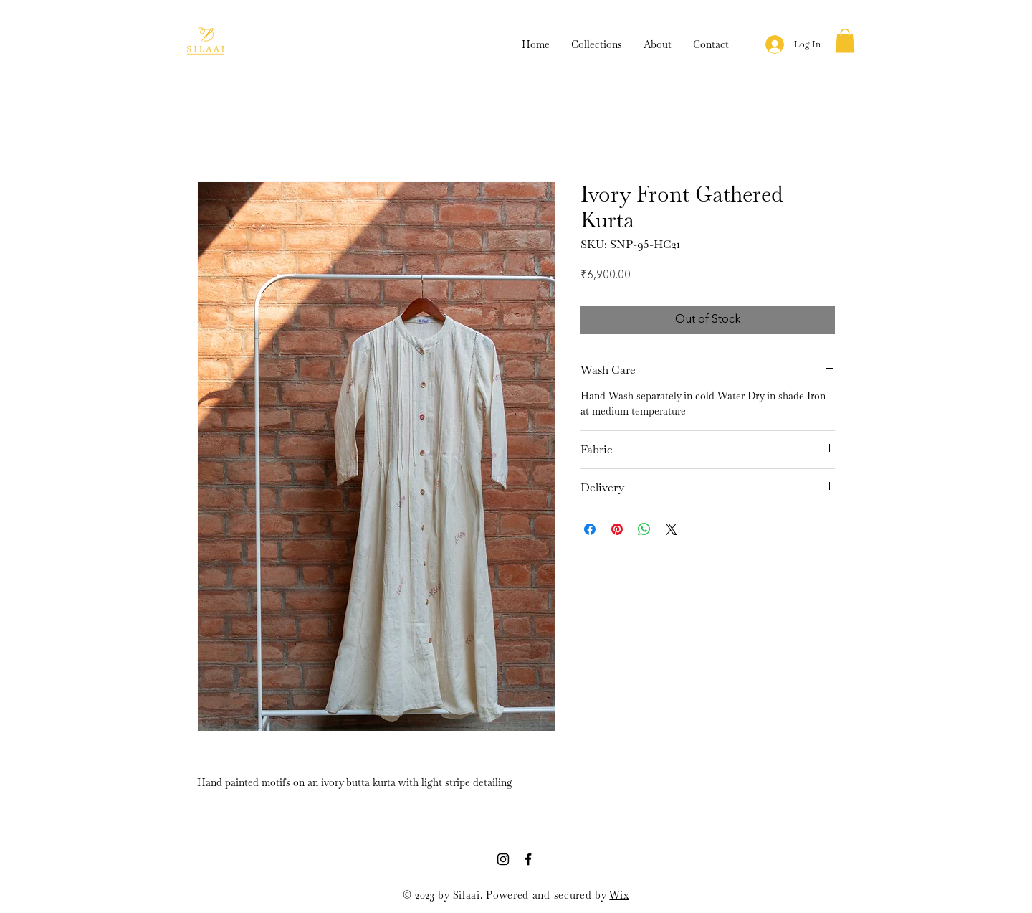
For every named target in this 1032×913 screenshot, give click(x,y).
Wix (619, 895)
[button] (845, 40)
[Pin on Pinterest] (617, 529)
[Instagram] (503, 859)
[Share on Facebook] (589, 529)
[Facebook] (528, 859)
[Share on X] (671, 529)
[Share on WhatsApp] (644, 529)
